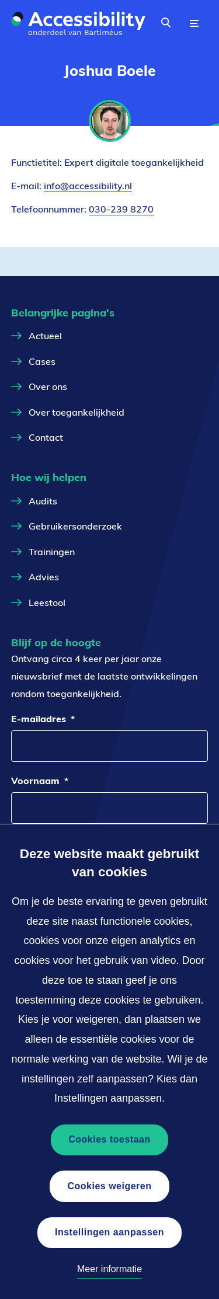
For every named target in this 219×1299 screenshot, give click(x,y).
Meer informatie (109, 1269)
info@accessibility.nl (88, 186)
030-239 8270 (121, 209)
